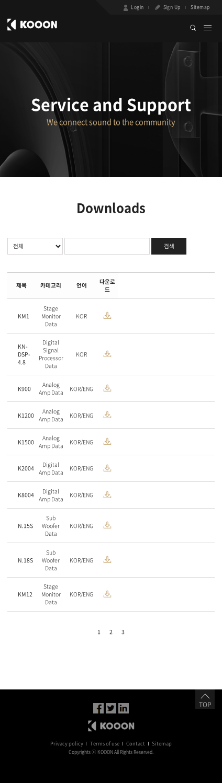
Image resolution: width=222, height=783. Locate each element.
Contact (135, 743)
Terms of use (104, 743)
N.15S (25, 525)
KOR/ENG (81, 389)
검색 (169, 246)
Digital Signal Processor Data (51, 354)
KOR (81, 316)
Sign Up (167, 7)
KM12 (25, 594)
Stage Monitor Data (51, 316)
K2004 (26, 468)
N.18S (25, 560)
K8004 (26, 495)
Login (132, 7)
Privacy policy (66, 743)
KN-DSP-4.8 (24, 354)
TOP (205, 701)
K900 (24, 389)
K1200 (26, 415)
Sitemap (200, 7)
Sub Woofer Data (51, 525)
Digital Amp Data (51, 468)
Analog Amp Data (51, 388)
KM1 (23, 316)
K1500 (26, 442)
